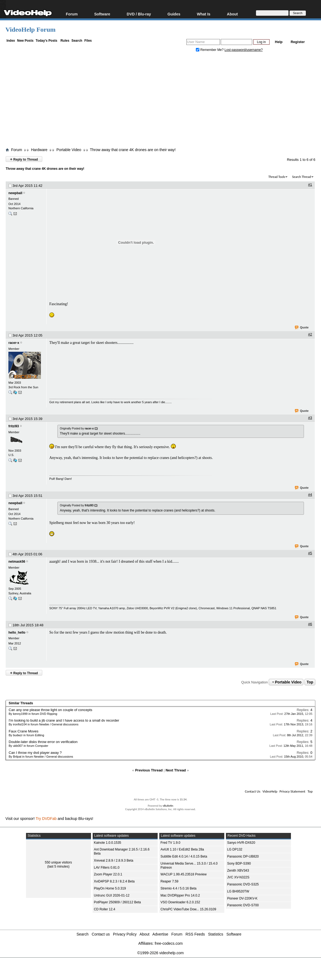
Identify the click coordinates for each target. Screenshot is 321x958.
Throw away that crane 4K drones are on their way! (133, 150)
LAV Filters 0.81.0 (107, 867)
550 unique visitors (58, 862)
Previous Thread (149, 770)
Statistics (215, 934)
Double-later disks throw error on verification (43, 742)
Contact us (101, 934)
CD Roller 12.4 (104, 909)
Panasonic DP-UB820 (243, 856)
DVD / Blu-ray (139, 14)
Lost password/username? (244, 50)
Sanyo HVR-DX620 (241, 843)
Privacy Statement (292, 791)
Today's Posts (46, 41)
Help (279, 42)
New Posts (25, 41)
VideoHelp (269, 791)
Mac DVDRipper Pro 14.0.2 (180, 895)
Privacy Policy (125, 934)
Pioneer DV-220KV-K (242, 898)
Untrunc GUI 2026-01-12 (111, 895)
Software (102, 14)
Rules (64, 41)
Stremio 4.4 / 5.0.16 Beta (179, 888)
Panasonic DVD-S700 (243, 905)
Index (11, 41)
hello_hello (16, 632)
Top (310, 682)
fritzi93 (13, 426)
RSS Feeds (195, 934)
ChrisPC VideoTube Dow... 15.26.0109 (188, 909)
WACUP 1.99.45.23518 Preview (184, 874)
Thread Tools (276, 177)
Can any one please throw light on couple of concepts (50, 710)
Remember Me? (210, 50)
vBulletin (168, 805)
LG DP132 (234, 849)
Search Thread (301, 177)
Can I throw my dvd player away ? (35, 753)
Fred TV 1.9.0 (170, 843)
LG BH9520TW (238, 891)
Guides (173, 14)
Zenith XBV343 (238, 870)
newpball (15, 193)
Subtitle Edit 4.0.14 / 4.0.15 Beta (184, 856)
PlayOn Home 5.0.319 (110, 888)
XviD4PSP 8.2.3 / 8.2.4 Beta (114, 881)
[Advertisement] (163, 101)
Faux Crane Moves (23, 731)
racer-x (13, 343)
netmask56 (16, 561)
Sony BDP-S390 (239, 863)
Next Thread (176, 770)
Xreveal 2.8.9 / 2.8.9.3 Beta (113, 860)
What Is (203, 14)
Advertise (160, 934)
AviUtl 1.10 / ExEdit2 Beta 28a (182, 849)
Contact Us (252, 791)
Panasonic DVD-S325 (243, 884)
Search (77, 41)
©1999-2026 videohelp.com (160, 953)
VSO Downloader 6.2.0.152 (180, 902)
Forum (72, 14)
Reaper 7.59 (170, 881)
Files (88, 41)
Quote (302, 327)
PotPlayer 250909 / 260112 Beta (117, 902)
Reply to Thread (24, 159)
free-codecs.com (169, 943)
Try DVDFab (46, 818)
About (232, 14)
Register (298, 42)
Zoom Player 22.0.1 (108, 874)
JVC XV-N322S (238, 877)
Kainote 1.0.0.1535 (107, 843)
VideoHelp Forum (30, 29)
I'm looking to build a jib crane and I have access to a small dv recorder (64, 720)
